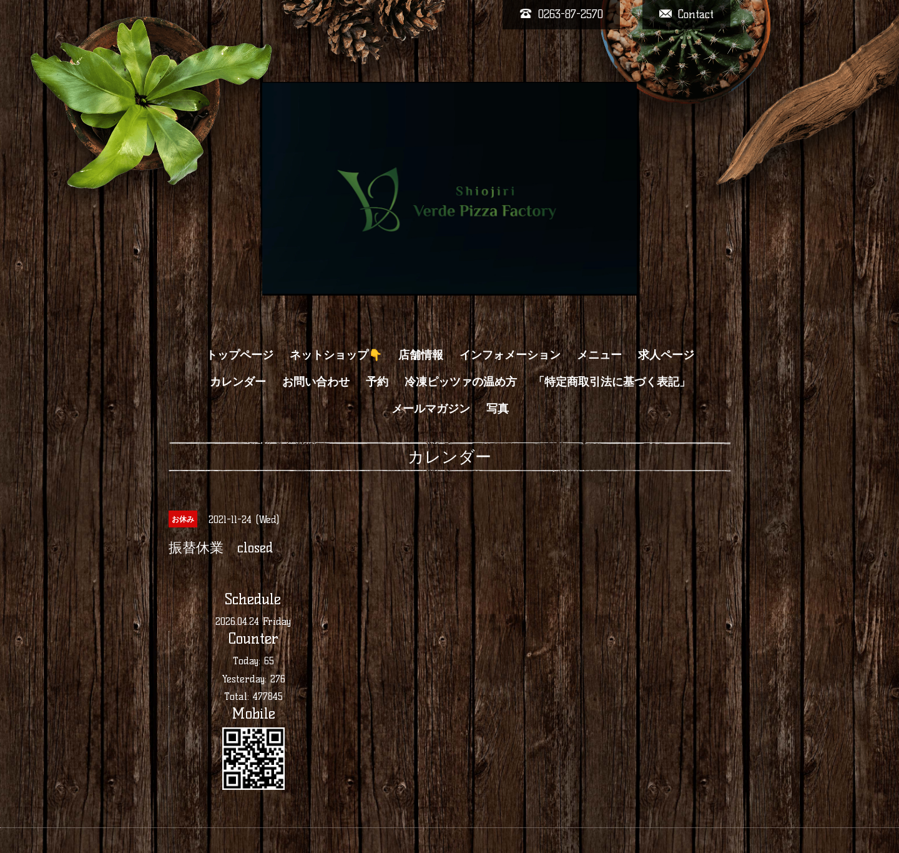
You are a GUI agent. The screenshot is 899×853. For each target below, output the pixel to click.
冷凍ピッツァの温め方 (461, 382)
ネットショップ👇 (336, 355)
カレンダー (238, 382)
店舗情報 (420, 355)
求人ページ (666, 355)
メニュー (599, 355)
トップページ (239, 355)
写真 (497, 409)
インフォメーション (510, 355)
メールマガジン (430, 409)
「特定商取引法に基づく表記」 (611, 382)
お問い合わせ (316, 382)
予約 (377, 382)
